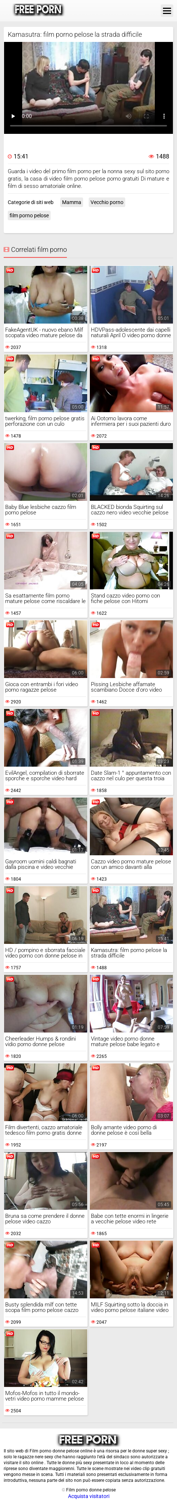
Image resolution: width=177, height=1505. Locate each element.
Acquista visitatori (88, 1496)
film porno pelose (29, 215)
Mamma (71, 202)
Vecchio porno (107, 202)
